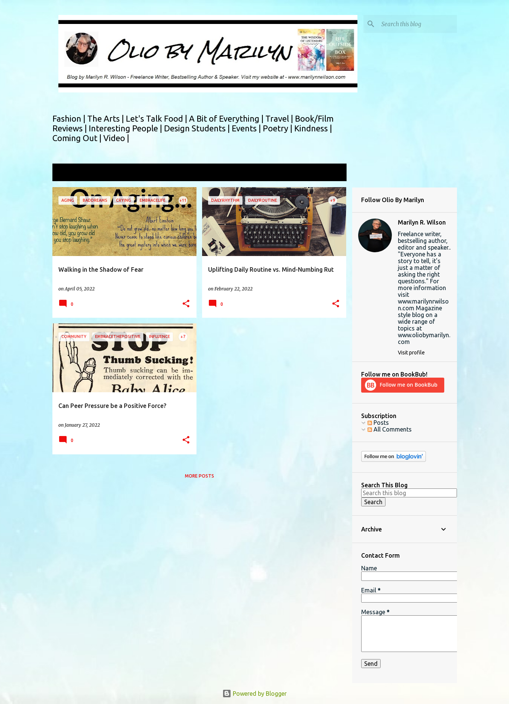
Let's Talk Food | (157, 118)
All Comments (390, 429)
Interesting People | (126, 128)
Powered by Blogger (254, 693)
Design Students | (198, 128)
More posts (199, 475)
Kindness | (313, 128)
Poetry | (278, 128)
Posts (378, 422)
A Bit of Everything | (227, 118)
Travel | (280, 118)
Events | (247, 128)
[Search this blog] (417, 24)
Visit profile (411, 353)
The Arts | (106, 118)
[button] (186, 304)
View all (331, 173)
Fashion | (69, 118)
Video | (116, 138)
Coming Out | (77, 138)
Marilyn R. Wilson (422, 222)
